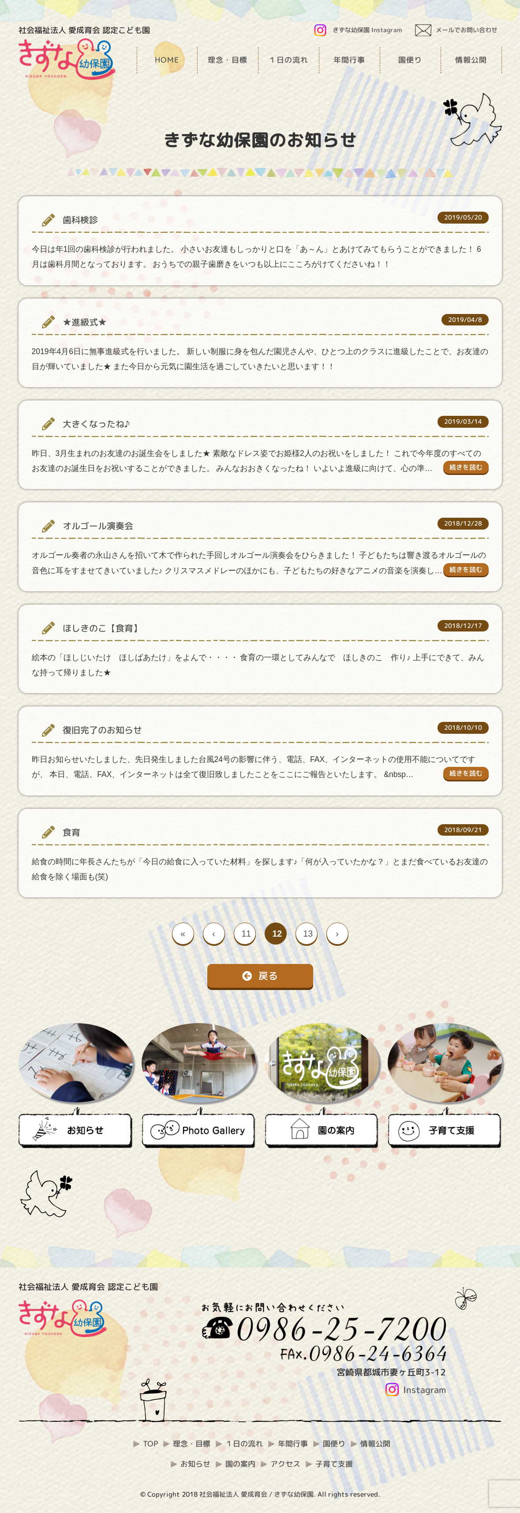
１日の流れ (244, 1443)
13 (308, 933)
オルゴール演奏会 (98, 526)
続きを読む (466, 467)
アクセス (285, 1463)
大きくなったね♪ (96, 424)
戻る (260, 976)
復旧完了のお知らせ (102, 730)
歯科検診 (80, 220)
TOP (150, 1443)
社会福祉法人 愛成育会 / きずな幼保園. (257, 1494)
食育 (71, 832)
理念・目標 (191, 1443)
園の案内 (240, 1463)
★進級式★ (85, 322)
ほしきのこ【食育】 (102, 628)
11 (246, 933)
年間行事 (293, 1443)
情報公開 (375, 1443)
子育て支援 (334, 1463)
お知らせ (195, 1463)
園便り (334, 1443)
